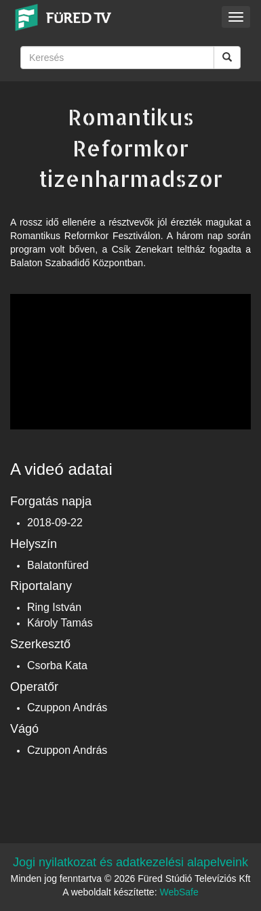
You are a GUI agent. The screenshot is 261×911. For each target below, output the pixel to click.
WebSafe (178, 892)
